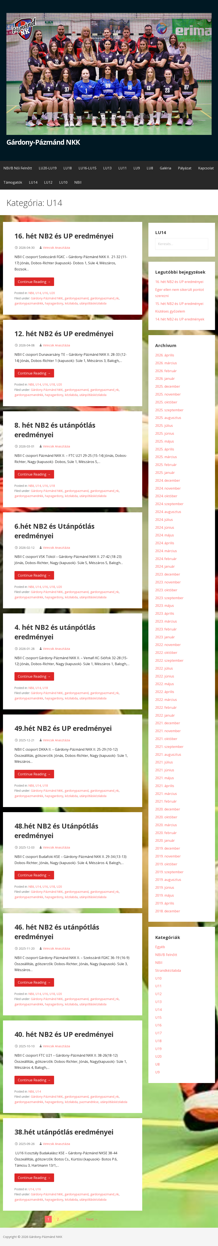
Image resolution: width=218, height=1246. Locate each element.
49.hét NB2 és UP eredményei (63, 728)
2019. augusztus (168, 879)
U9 (157, 1072)
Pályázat (184, 168)
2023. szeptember (169, 598)
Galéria (165, 168)
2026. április (164, 355)
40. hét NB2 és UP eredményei (63, 1034)
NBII (78, 182)
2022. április (164, 691)
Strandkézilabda (168, 970)
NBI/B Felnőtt (166, 954)
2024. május (164, 535)
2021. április (164, 785)
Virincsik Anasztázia (56, 248)
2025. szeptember (169, 410)
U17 (158, 1033)
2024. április (164, 543)
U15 (158, 1017)
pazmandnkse (89, 1102)
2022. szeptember (169, 660)
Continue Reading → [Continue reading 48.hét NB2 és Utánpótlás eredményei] (34, 875)
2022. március (166, 699)
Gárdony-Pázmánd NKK (43, 142)
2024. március (166, 551)
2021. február (166, 801)
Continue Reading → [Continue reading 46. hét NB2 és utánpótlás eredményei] (34, 982)
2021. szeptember (169, 746)
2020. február (166, 832)
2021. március (166, 793)
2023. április (164, 613)
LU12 (48, 182)
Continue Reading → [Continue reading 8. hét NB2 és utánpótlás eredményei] (34, 474)
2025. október (166, 402)
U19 (158, 1048)
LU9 (136, 168)
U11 (158, 986)
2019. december (167, 848)
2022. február (166, 707)
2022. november (168, 644)
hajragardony (54, 303)
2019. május (164, 895)
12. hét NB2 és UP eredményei (63, 333)
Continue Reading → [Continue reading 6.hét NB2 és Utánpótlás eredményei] (34, 575)
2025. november (168, 394)
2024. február (166, 558)
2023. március (166, 621)
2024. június (164, 527)
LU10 (63, 182)
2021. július (164, 762)
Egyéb (160, 947)
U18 (52, 384)
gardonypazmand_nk (104, 298)
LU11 (122, 168)
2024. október (166, 496)
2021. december (167, 723)
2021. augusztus (168, 754)
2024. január (165, 566)
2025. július (164, 425)
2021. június (164, 770)
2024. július (164, 519)
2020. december (167, 809)
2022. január (165, 715)
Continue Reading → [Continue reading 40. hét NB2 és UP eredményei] (34, 1080)
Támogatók (12, 182)
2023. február (166, 629)
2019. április (164, 903)
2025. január (165, 472)
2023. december (167, 574)
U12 (158, 994)
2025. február (166, 464)
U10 (158, 978)
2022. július (164, 668)
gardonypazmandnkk (28, 303)
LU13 (107, 168)
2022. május (164, 684)
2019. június (164, 887)
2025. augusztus (168, 417)
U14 (38, 293)
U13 (158, 1001)
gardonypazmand (77, 298)
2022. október (166, 652)
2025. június (164, 433)
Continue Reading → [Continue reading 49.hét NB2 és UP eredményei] (34, 774)
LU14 (33, 182)
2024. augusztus (168, 511)
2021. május (164, 778)
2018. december (167, 911)
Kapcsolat (206, 168)
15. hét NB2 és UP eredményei (179, 303)
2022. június (164, 676)
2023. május (164, 605)
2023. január (165, 637)
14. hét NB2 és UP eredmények (179, 319)
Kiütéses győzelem (170, 311)
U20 (52, 293)
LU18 (67, 168)
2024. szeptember (169, 504)
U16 (45, 293)
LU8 (150, 168)
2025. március (166, 456)
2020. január (165, 840)
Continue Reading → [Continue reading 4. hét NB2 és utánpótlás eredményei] (34, 676)
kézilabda (71, 303)
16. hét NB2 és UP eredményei (63, 235)
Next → (92, 1219)
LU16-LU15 (87, 168)
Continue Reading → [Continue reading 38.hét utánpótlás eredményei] (34, 1177)
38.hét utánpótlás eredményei (63, 1131)
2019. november (168, 856)
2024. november (168, 488)
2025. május (164, 441)
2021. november (168, 731)
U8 (157, 1064)
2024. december (167, 480)
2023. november (168, 582)
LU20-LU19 (48, 168)
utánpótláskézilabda (92, 303)
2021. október (166, 738)
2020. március (166, 825)
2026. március (166, 363)
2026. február (166, 371)
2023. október (166, 590)
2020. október (166, 817)
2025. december (167, 386)
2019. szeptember (169, 872)
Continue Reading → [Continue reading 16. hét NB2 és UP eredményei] (34, 281)
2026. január (165, 378)
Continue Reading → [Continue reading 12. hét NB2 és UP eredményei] (34, 373)
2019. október (166, 864)
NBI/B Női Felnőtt (17, 168)
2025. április (164, 449)
